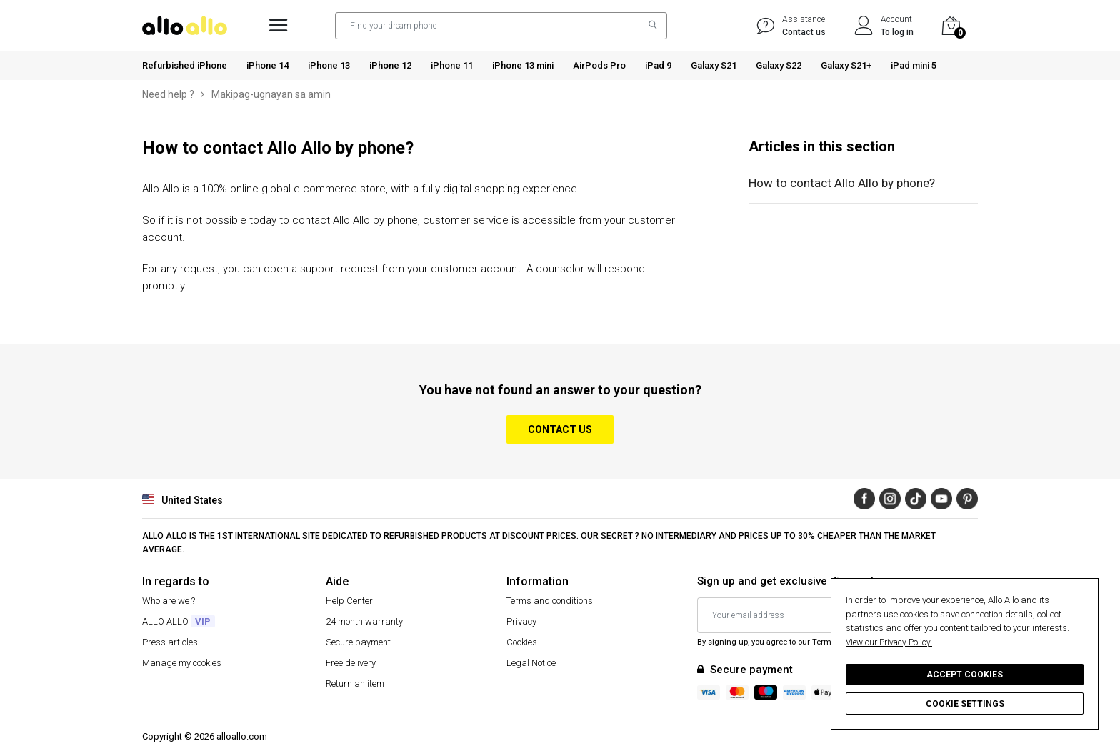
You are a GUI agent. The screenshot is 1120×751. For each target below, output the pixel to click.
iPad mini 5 (913, 65)
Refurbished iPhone (184, 65)
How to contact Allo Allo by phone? (842, 183)
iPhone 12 (390, 65)
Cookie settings (965, 704)
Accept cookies (964, 675)
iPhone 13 (329, 65)
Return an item (355, 683)
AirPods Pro (599, 65)
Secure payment (358, 642)
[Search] (649, 25)
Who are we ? (168, 600)
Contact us (560, 429)
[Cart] (953, 26)
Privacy (521, 621)
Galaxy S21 (713, 65)
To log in (897, 32)
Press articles (170, 642)
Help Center (349, 600)
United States (182, 499)
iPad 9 (658, 65)
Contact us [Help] (804, 32)
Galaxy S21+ (846, 65)
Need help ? (168, 94)
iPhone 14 (267, 65)
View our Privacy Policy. (889, 642)
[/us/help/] (766, 25)
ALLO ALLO (178, 621)
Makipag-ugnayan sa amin (271, 94)
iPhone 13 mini (523, 65)
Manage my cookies (181, 662)
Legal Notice (531, 662)
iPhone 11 (452, 65)
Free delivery (351, 662)
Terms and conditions (549, 600)
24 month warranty (364, 621)
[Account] (864, 25)
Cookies (521, 642)
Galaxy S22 (778, 65)
